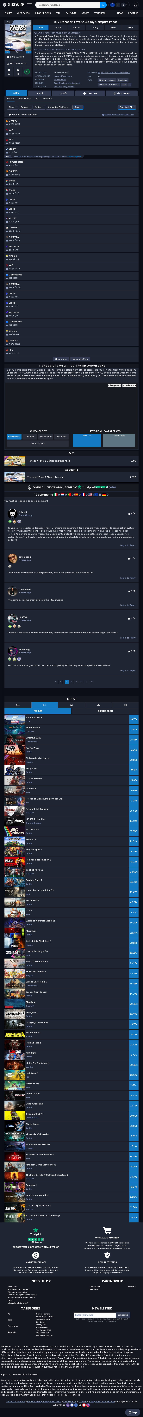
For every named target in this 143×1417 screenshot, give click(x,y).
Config (95, 27)
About (58, 27)
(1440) (96, 496)
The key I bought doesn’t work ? (22, 1303)
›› (91, 690)
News (113, 27)
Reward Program (43, 1328)
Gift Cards (40, 1330)
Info (41, 27)
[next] (28, 52)
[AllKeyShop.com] (13, 5)
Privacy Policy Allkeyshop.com (44, 1410)
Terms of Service (15, 1410)
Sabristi (23, 521)
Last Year (30, 445)
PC (9, 1322)
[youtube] (84, 1413)
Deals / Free (41, 1333)
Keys (77, 107)
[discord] (72, 1413)
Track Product (38, 452)
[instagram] (88, 1413)
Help (133, 1412)
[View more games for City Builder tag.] (114, 86)
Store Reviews (42, 1336)
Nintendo (12, 1341)
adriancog (24, 658)
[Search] (103, 5)
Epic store (58, 86)
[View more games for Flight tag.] (124, 86)
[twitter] (80, 1413)
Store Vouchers (43, 1322)
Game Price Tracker (45, 1325)
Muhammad (25, 598)
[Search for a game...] (71, 5)
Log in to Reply (127, 553)
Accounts (48, 98)
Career (83, 1410)
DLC (37, 98)
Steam (71, 86)
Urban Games (60, 79)
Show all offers (80, 368)
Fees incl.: (126, 107)
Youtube (132, 1295)
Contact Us (69, 1410)
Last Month (61, 445)
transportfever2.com (63, 76)
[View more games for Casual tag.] (112, 81)
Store (11, 107)
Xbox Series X (124, 72)
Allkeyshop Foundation (102, 1410)
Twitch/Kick (95, 1295)
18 (98, 503)
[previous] (7, 52)
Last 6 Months (46, 445)
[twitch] (68, 1413)
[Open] (29, 5)
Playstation (13, 1334)
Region (24, 107)
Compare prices (74, 158)
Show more (61, 368)
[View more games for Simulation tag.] (123, 81)
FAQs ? (11, 1309)
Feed (130, 27)
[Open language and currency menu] (119, 5)
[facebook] (76, 1413)
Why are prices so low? (18, 1300)
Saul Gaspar (25, 565)
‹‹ (55, 690)
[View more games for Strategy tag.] (103, 81)
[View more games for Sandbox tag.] (103, 86)
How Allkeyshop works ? (19, 1298)
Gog (65, 86)
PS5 (107, 72)
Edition (76, 27)
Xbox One (113, 72)
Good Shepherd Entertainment (67, 83)
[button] (136, 5)
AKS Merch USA (42, 1341)
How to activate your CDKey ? (21, 1306)
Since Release (14, 445)
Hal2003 (23, 625)
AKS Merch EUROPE (44, 1344)
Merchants (94, 1298)
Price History (24, 98)
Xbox (10, 1328)
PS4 (103, 72)
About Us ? (12, 1295)
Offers (10, 98)
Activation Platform (58, 107)
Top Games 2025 (43, 1338)
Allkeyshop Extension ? (18, 1311)
